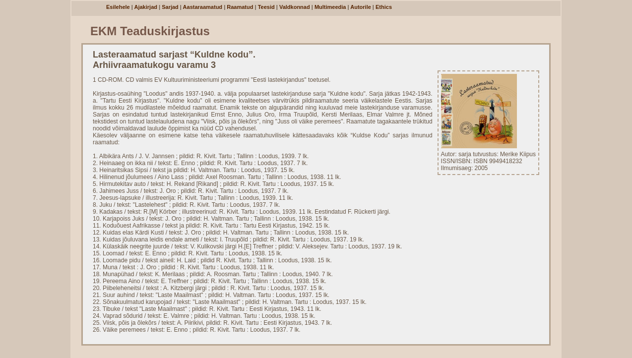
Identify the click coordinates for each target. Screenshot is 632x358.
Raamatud (240, 7)
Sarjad (170, 7)
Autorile (360, 7)
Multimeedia (330, 7)
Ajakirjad (145, 7)
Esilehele (118, 7)
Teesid (266, 7)
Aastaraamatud (202, 7)
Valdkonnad (294, 7)
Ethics (384, 7)
